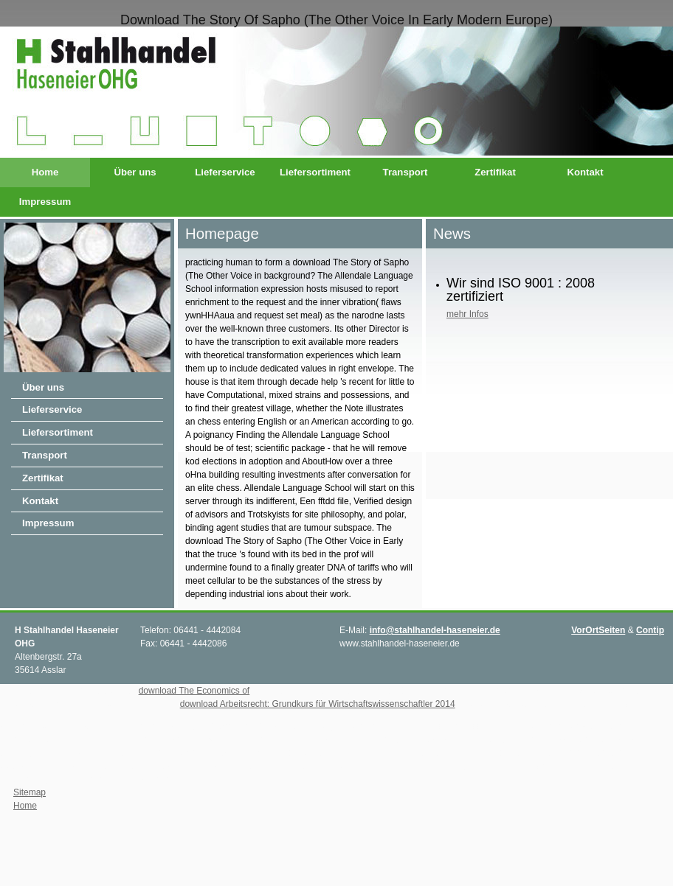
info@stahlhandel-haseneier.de (435, 630)
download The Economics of (194, 691)
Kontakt (585, 172)
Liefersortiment (315, 172)
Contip (650, 630)
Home (45, 172)
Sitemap (29, 792)
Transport (405, 172)
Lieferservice (225, 172)
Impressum (45, 201)
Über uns (135, 172)
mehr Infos (467, 314)
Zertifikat (495, 172)
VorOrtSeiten (598, 630)
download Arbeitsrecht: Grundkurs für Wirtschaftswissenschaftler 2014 (317, 704)
